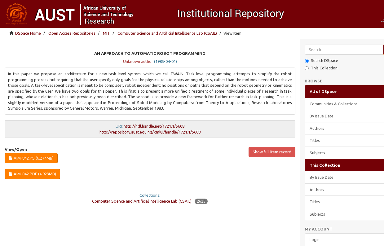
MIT (106, 33)
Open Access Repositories (71, 33)
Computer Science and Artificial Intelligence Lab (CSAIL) (167, 33)
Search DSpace (321, 60)
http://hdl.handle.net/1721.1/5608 (154, 126)
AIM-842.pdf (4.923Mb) (32, 174)
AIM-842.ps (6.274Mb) (31, 158)
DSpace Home (28, 33)
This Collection (321, 68)
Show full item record (272, 152)
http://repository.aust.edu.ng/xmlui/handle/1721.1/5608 (150, 132)
